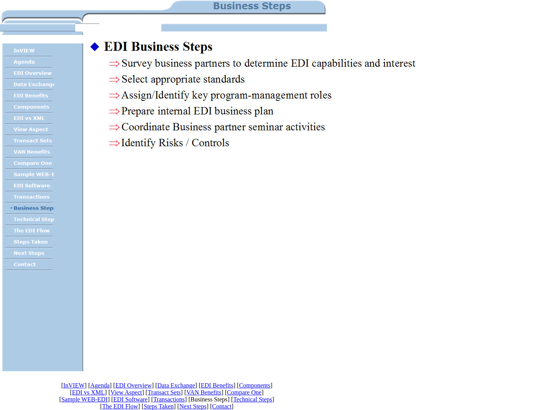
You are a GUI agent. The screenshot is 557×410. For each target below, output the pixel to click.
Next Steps (192, 406)
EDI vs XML (88, 392)
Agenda (100, 385)
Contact (222, 406)
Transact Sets (164, 392)
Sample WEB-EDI (84, 399)
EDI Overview (133, 385)
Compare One (244, 392)
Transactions (169, 399)
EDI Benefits (217, 385)
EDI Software (130, 399)
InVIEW (74, 385)
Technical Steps (252, 399)
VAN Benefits (203, 392)
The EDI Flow (120, 406)
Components (254, 385)
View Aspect (126, 392)
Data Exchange (176, 385)
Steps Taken (158, 406)
